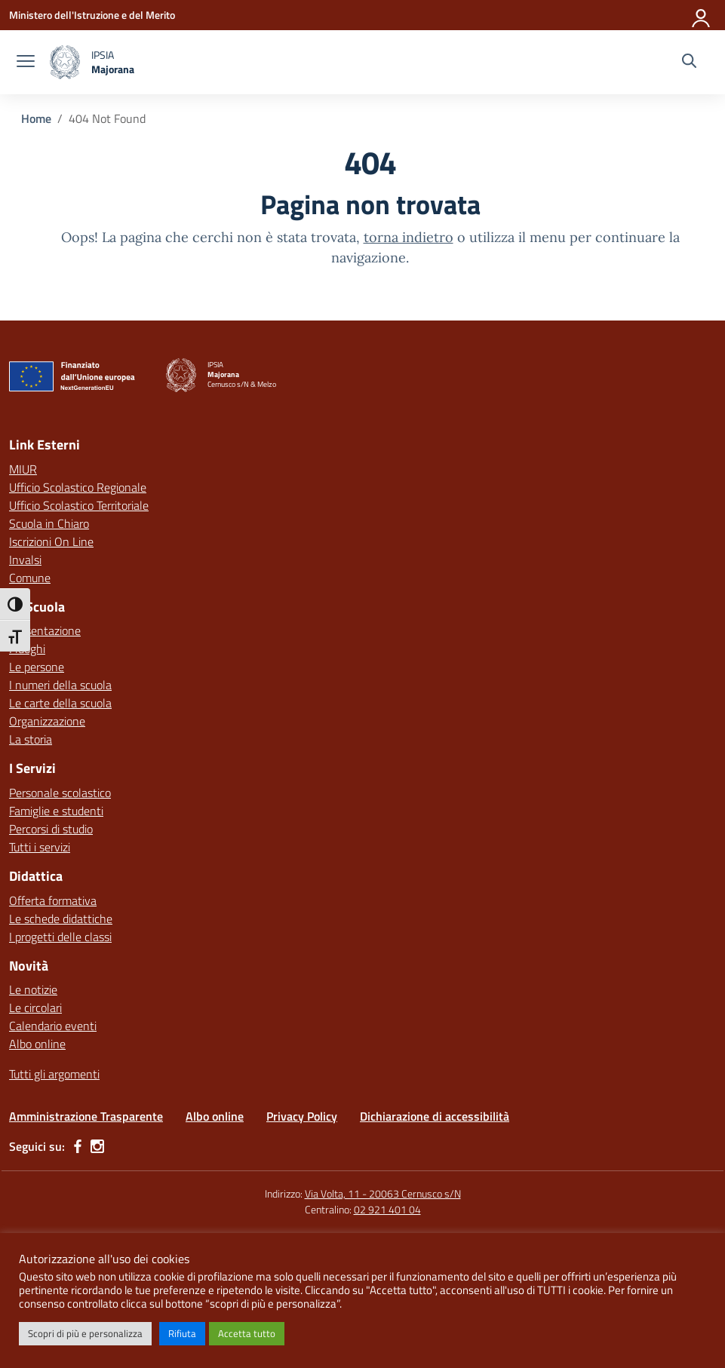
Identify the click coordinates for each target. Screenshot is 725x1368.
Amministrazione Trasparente (86, 1116)
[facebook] (77, 1146)
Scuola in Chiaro (49, 523)
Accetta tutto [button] (246, 1333)
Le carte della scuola (60, 703)
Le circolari (35, 1007)
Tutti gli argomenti (54, 1074)
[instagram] (97, 1146)
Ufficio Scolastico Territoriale (79, 505)
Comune (30, 578)
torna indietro (408, 237)
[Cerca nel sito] (689, 62)
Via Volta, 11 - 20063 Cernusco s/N (383, 1193)
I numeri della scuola (60, 685)
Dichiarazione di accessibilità (434, 1116)
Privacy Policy (301, 1116)
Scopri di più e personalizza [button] (85, 1333)
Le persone (36, 667)
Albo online (37, 1044)
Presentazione (45, 630)
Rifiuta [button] (182, 1333)
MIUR (23, 469)
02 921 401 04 (387, 1209)
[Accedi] (701, 15)
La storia (30, 739)
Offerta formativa (53, 900)
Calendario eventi (53, 1026)
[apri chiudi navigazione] (26, 63)
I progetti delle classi (60, 937)
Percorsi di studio (51, 829)
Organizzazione (47, 721)
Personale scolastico (60, 793)
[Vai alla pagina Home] (36, 118)
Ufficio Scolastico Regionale (77, 487)
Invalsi (25, 560)
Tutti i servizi (39, 847)
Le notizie (33, 989)
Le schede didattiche (60, 918)
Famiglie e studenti (56, 811)
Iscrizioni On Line (51, 541)
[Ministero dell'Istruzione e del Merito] (92, 15)
